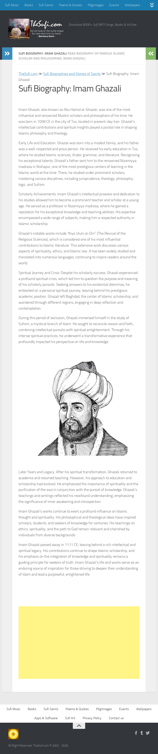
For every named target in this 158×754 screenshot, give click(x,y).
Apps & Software (46, 718)
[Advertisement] (79, 642)
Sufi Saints (46, 5)
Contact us (116, 718)
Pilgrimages (95, 5)
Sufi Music (12, 5)
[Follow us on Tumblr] (142, 733)
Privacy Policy (92, 718)
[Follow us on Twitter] (148, 733)
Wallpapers (132, 5)
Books (28, 5)
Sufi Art (70, 718)
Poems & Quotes (70, 5)
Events (114, 5)
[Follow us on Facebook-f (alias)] (136, 733)
